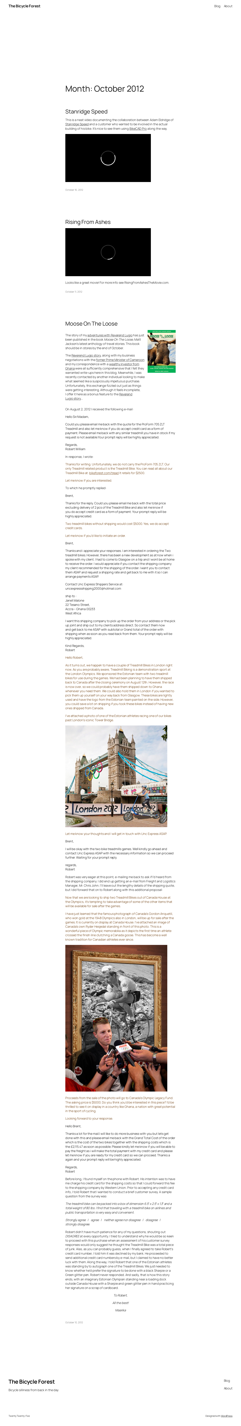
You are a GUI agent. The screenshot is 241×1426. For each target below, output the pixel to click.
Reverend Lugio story (86, 355)
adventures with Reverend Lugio (109, 335)
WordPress (226, 1415)
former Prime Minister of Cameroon (120, 360)
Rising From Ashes (88, 222)
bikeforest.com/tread (104, 473)
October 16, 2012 (74, 189)
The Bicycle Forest (24, 6)
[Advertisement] (120, 48)
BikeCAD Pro (138, 128)
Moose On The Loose (91, 323)
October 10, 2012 (74, 1322)
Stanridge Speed (86, 111)
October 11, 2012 (73, 291)
